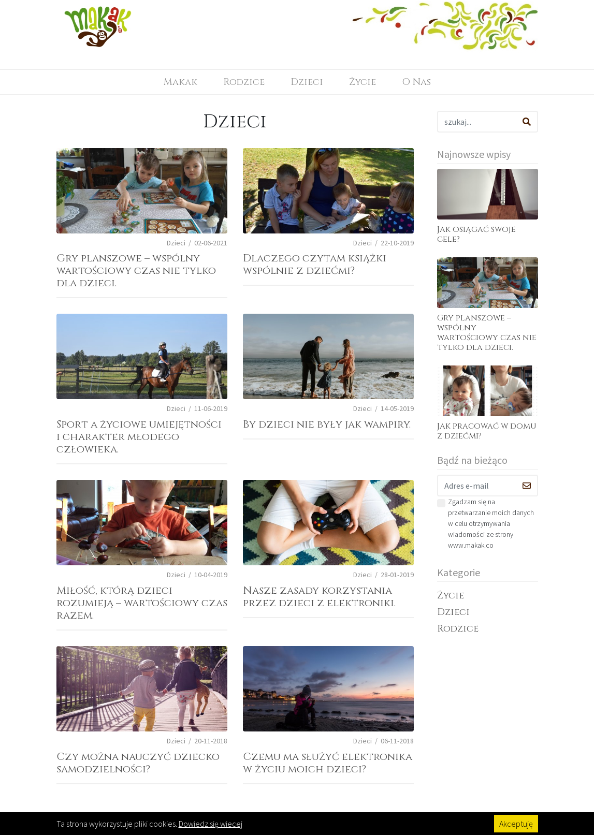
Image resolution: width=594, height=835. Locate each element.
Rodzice (244, 82)
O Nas (416, 82)
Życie (362, 82)
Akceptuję (516, 823)
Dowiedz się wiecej (210, 823)
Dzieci (307, 82)
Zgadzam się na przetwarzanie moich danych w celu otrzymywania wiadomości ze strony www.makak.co (491, 523)
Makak (180, 82)
